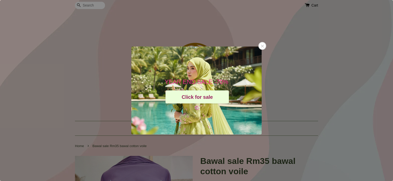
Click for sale (197, 97)
